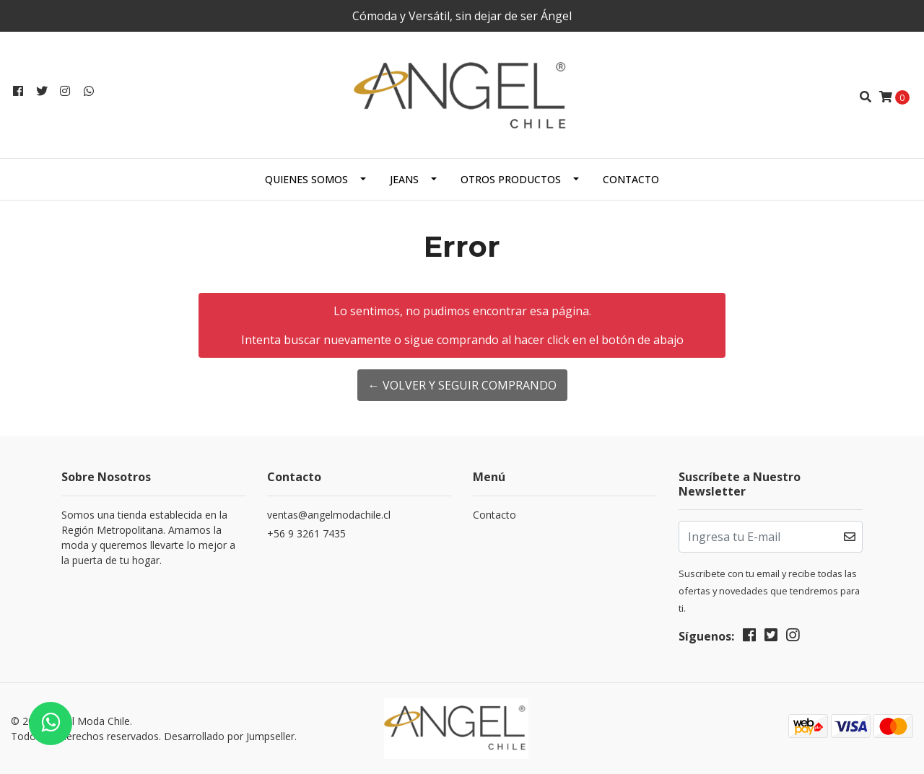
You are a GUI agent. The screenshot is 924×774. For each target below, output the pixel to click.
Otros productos (511, 179)
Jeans (404, 179)
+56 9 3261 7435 (306, 533)
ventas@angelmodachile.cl (329, 515)
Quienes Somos (306, 179)
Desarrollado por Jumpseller (229, 736)
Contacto (631, 179)
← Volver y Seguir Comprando (462, 385)
